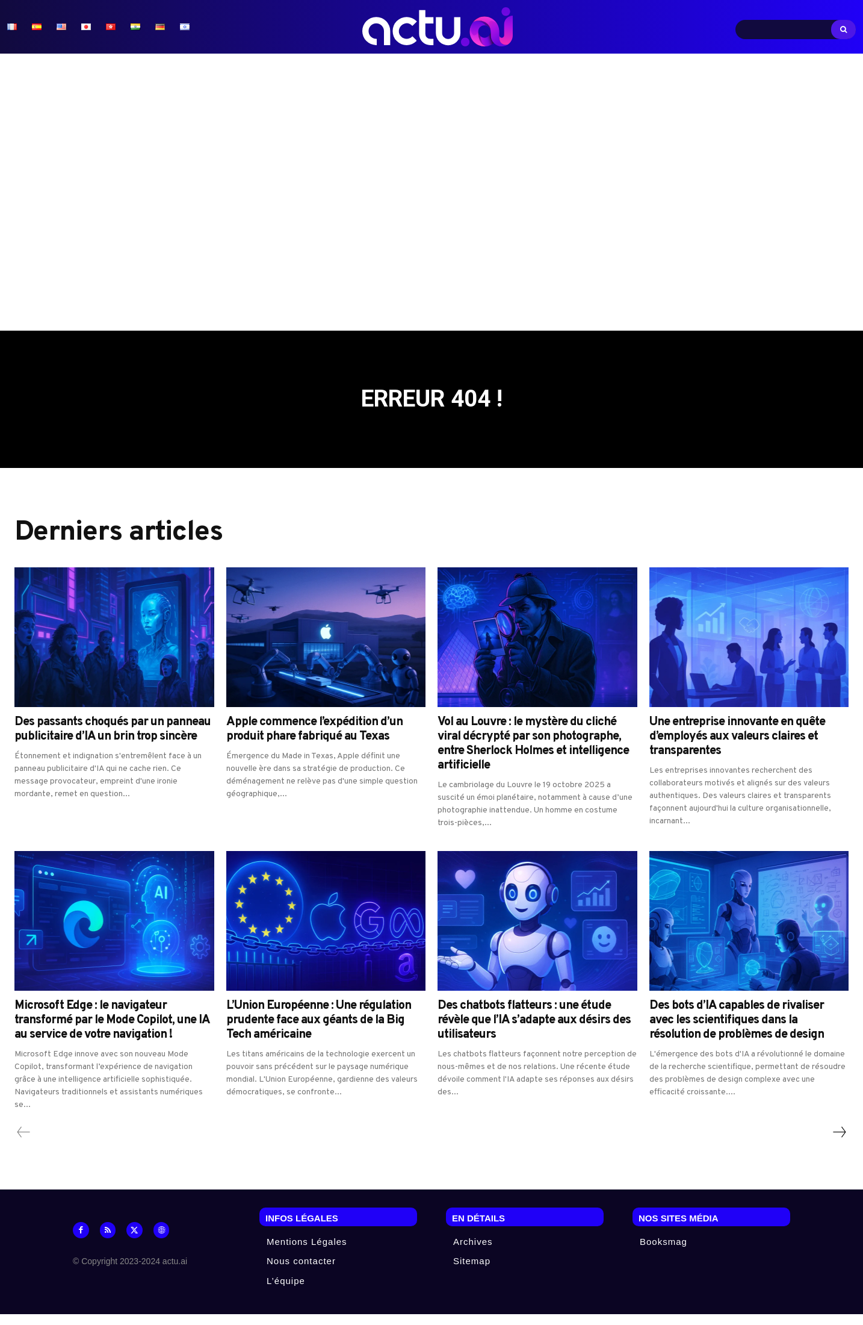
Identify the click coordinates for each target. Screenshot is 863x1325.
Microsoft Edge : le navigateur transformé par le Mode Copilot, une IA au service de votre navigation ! (112, 1031)
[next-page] (839, 1144)
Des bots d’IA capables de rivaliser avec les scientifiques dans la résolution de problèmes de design (736, 1031)
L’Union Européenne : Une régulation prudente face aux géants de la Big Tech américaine (318, 1031)
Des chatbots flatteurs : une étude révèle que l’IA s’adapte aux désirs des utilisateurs (534, 1031)
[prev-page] (23, 1144)
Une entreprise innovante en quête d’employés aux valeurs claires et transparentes (737, 748)
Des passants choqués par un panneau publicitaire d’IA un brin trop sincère (112, 741)
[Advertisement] (431, 192)
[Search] (843, 29)
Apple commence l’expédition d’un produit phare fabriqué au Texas (314, 741)
